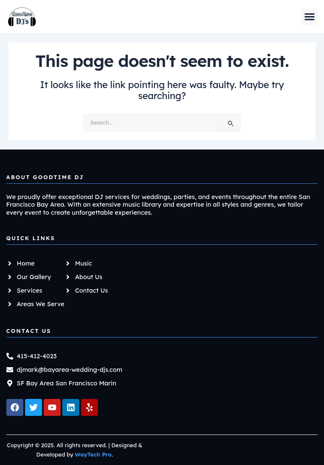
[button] (309, 16)
